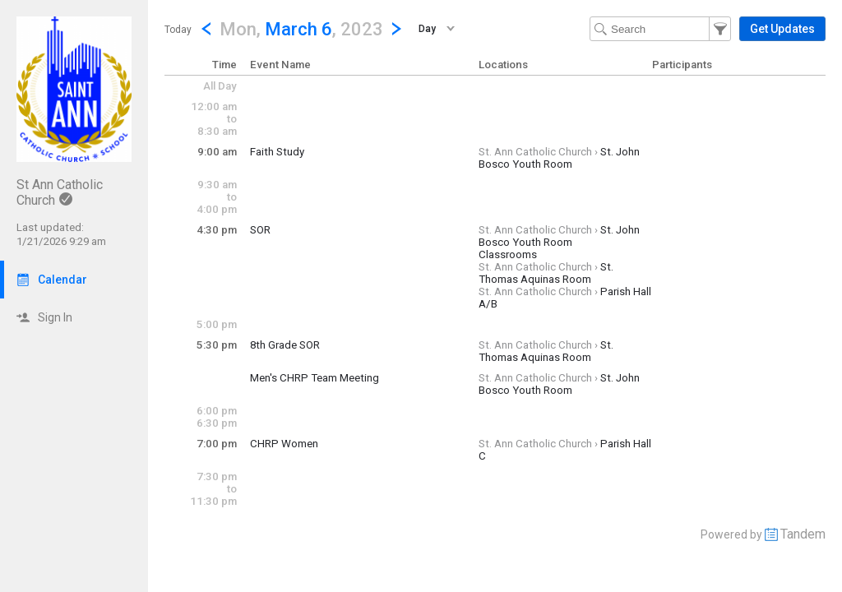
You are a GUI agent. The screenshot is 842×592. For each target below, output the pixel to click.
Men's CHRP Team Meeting (314, 378)
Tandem (803, 534)
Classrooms (508, 254)
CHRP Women (284, 443)
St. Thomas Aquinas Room (546, 273)
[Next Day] (396, 28)
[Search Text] (660, 28)
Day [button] (427, 29)
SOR (260, 230)
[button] (301, 28)
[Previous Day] (206, 28)
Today (178, 29)
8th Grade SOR (285, 345)
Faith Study (277, 152)
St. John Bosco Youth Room (559, 158)
